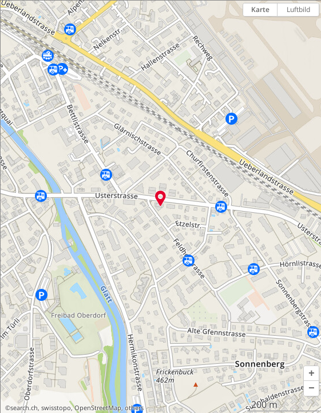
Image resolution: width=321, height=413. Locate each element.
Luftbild (298, 9)
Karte (260, 9)
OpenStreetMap (97, 408)
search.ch (24, 408)
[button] (311, 373)
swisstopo (56, 408)
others (134, 408)
